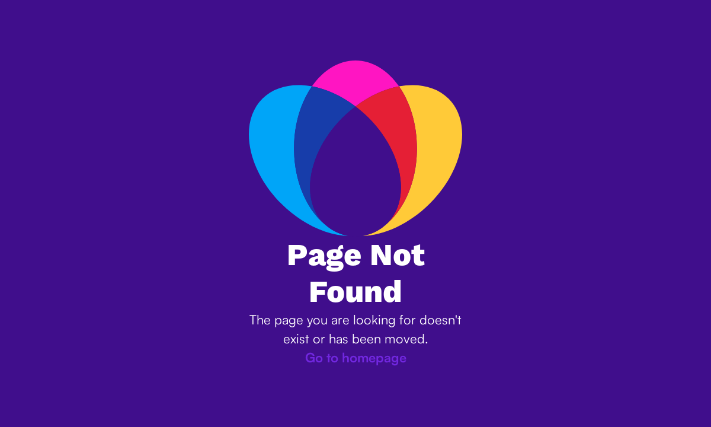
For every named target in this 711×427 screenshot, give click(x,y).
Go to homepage (355, 357)
